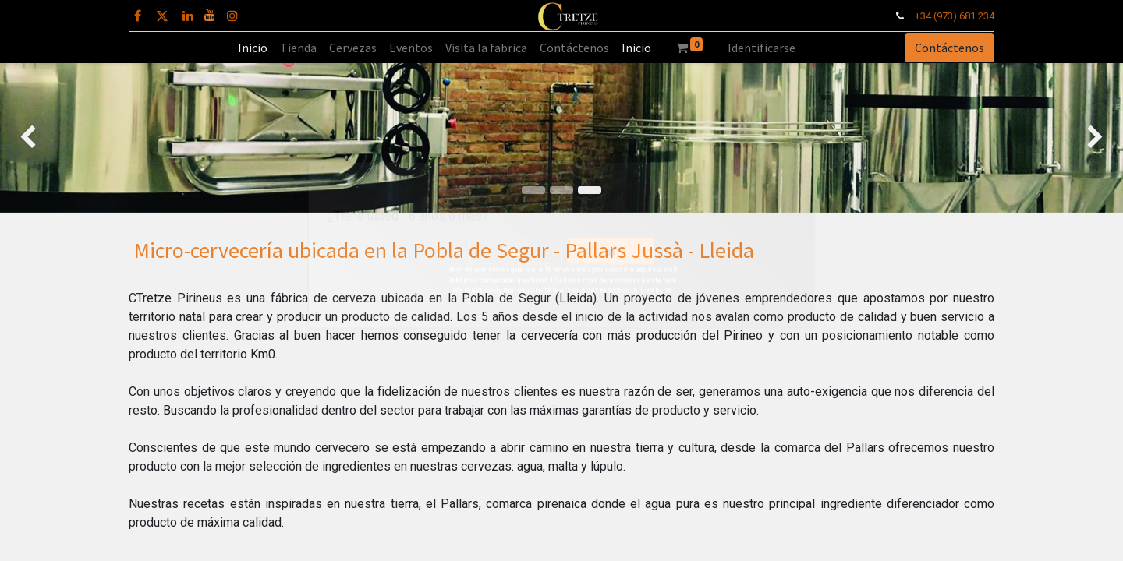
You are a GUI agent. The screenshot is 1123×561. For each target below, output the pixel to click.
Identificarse (761, 47)
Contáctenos (949, 47)
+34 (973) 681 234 (954, 16)
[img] (45, 138)
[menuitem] (253, 47)
